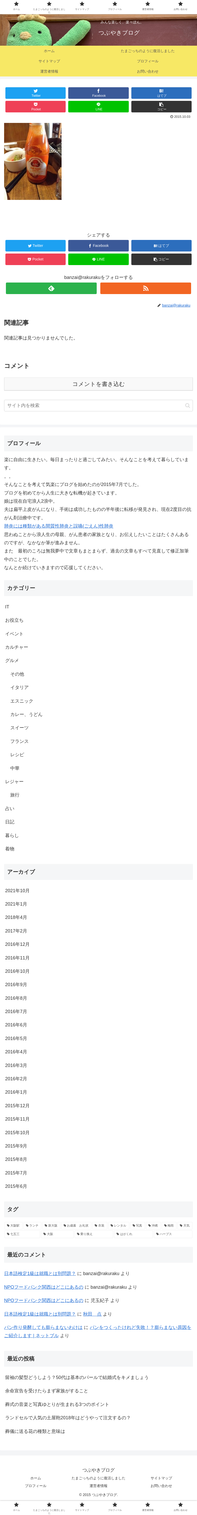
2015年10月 (17, 1132)
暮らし (12, 835)
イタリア (19, 687)
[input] (98, 405)
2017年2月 (16, 931)
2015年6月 (16, 1186)
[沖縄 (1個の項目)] (153, 1226)
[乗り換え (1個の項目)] (94, 1234)
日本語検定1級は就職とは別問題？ (40, 1273)
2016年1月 (16, 1092)
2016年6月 (16, 1024)
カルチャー (16, 647)
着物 (9, 848)
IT (7, 606)
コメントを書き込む (98, 384)
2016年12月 (17, 944)
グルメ (12, 660)
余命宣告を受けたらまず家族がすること (46, 1390)
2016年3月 (16, 1065)
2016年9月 (16, 984)
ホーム (35, 1478)
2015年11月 (17, 1119)
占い (9, 808)
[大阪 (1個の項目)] (57, 1234)
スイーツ (19, 727)
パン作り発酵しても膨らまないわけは (43, 1327)
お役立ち (14, 620)
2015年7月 (16, 1173)
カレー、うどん (26, 714)
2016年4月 (16, 1051)
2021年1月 (16, 904)
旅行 (14, 795)
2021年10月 (17, 890)
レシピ (17, 754)
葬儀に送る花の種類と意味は (35, 1431)
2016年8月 (16, 998)
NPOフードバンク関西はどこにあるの (43, 1287)
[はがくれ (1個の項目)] (133, 1234)
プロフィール (35, 1486)
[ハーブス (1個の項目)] (173, 1234)
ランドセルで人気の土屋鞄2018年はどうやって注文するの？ (68, 1417)
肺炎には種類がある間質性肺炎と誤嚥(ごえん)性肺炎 (58, 526)
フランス (19, 741)
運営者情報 (98, 1486)
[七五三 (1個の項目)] (22, 1234)
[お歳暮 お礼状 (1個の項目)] (76, 1226)
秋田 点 (92, 1314)
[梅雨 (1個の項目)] (169, 1226)
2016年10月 (17, 971)
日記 (9, 821)
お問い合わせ (161, 1486)
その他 (17, 674)
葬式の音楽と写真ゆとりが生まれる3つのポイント (57, 1404)
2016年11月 (17, 957)
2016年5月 (16, 1038)
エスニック (21, 701)
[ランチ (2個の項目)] (33, 1226)
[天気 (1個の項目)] (185, 1226)
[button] (187, 406)
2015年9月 (16, 1146)
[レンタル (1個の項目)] (118, 1226)
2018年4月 (16, 917)
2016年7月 (16, 1011)
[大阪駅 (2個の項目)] (14, 1226)
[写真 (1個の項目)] (137, 1226)
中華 (14, 768)
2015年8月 (16, 1159)
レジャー (14, 781)
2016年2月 (16, 1078)
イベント (14, 633)
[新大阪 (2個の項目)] (51, 1226)
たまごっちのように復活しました (98, 1478)
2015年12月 (17, 1105)
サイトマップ (161, 1478)
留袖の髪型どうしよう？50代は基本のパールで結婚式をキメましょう (77, 1377)
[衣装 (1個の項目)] (99, 1226)
